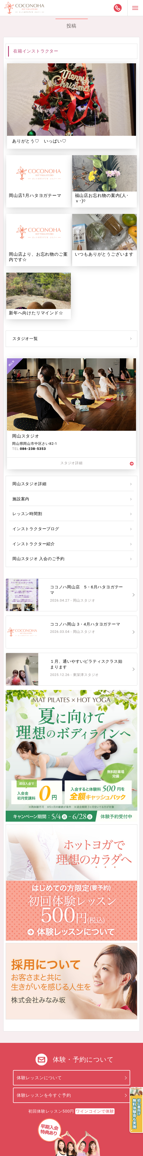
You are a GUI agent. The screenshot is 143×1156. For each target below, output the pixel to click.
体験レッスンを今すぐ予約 (44, 1095)
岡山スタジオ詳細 (29, 483)
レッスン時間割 (27, 513)
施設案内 (20, 499)
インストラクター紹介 (33, 543)
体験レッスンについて (39, 1077)
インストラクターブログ (35, 528)
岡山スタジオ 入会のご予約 (38, 558)
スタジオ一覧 (25, 338)
